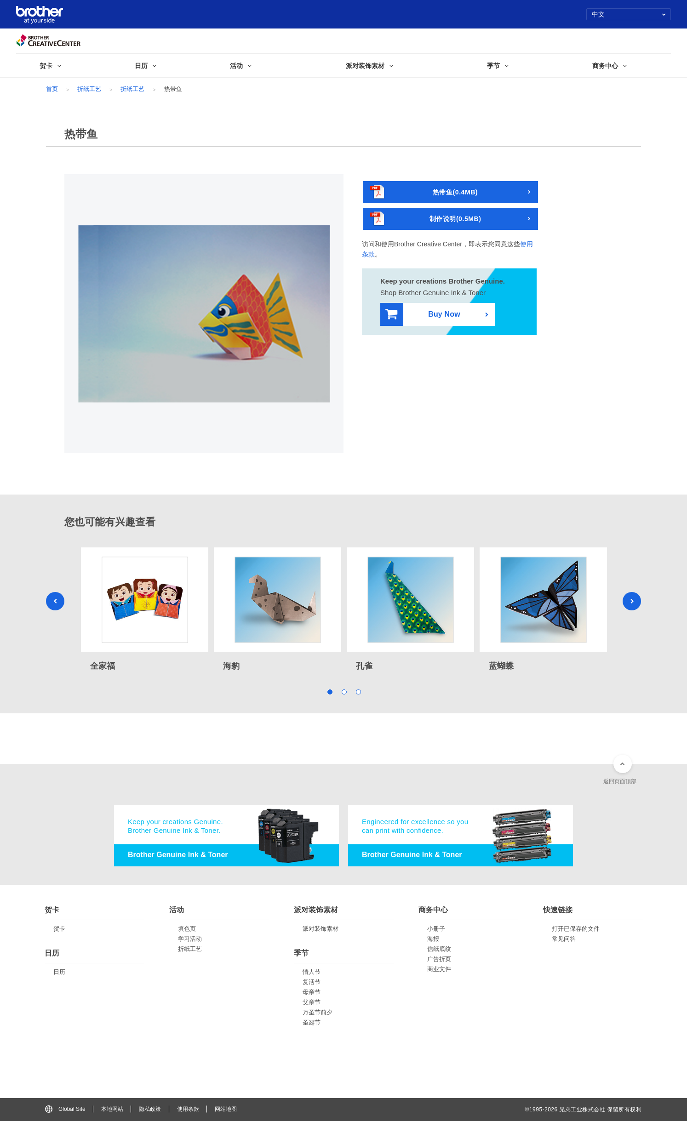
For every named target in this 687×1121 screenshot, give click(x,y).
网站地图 (226, 1109)
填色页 (187, 928)
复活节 (312, 982)
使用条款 (188, 1109)
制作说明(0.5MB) (425, 219)
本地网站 (112, 1109)
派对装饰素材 (320, 928)
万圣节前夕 (317, 1012)
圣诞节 (312, 1022)
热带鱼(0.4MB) (424, 192)
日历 (59, 971)
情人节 (312, 971)
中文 (629, 14)
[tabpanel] (144, 610)
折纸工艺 (89, 88)
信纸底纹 (439, 948)
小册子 (436, 928)
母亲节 (312, 992)
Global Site (65, 1109)
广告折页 (439, 959)
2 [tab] (343, 691)
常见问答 (564, 938)
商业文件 (439, 969)
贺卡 (59, 928)
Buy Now (422, 314)
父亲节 (312, 1002)
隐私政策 (150, 1109)
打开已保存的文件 (576, 928)
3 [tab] (358, 691)
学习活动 (190, 938)
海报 (433, 938)
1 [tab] (329, 691)
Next (632, 601)
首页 (52, 88)
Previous (55, 601)
